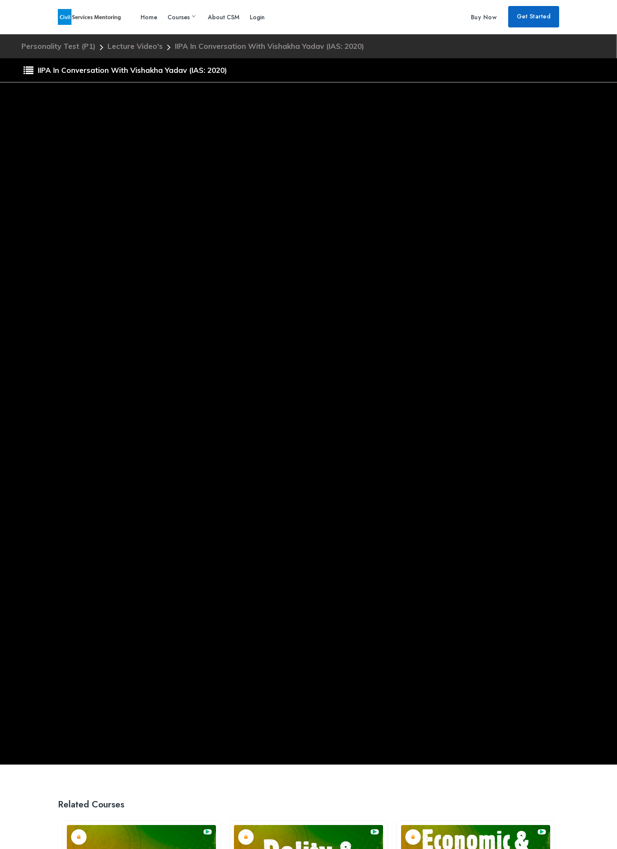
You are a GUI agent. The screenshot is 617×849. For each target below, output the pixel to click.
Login (257, 17)
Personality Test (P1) (59, 46)
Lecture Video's (136, 46)
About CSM (224, 17)
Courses (181, 17)
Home (149, 17)
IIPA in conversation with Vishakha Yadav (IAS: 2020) (269, 46)
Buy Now (484, 17)
